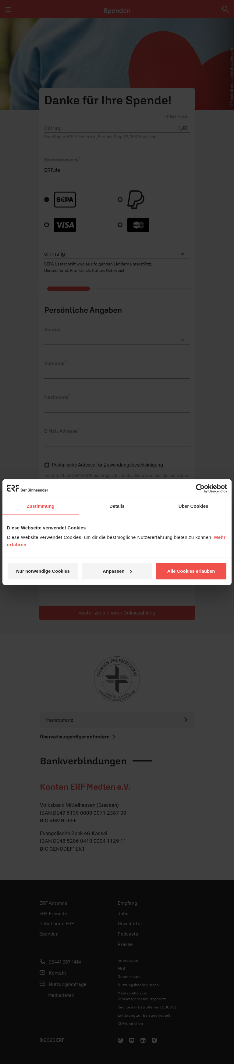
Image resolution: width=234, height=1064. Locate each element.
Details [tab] (117, 505)
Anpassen (117, 571)
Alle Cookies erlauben (191, 571)
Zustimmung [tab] (41, 505)
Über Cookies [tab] (193, 505)
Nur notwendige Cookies (43, 571)
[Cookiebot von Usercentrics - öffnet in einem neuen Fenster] (200, 488)
